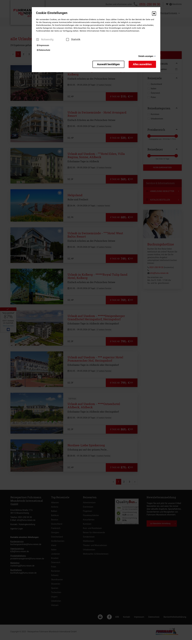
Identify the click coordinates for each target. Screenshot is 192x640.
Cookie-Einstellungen (52, 13)
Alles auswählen (142, 64)
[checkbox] (37, 39)
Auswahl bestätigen (108, 64)
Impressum (43, 45)
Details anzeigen (145, 56)
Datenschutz (43, 50)
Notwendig (45, 39)
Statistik (73, 39)
